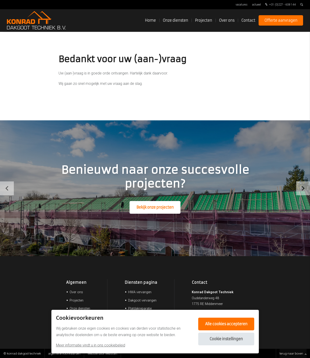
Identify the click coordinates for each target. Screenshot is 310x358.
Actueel (256, 4)
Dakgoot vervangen (142, 300)
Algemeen (76, 282)
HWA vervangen (139, 292)
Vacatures (242, 4)
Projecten (203, 20)
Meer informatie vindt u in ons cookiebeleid (90, 345)
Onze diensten (175, 20)
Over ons (226, 20)
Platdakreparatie (140, 309)
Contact (248, 20)
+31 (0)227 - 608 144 (280, 4)
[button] (303, 188)
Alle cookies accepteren (226, 324)
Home (150, 20)
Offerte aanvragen (280, 20)
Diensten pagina (141, 282)
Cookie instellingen (226, 339)
